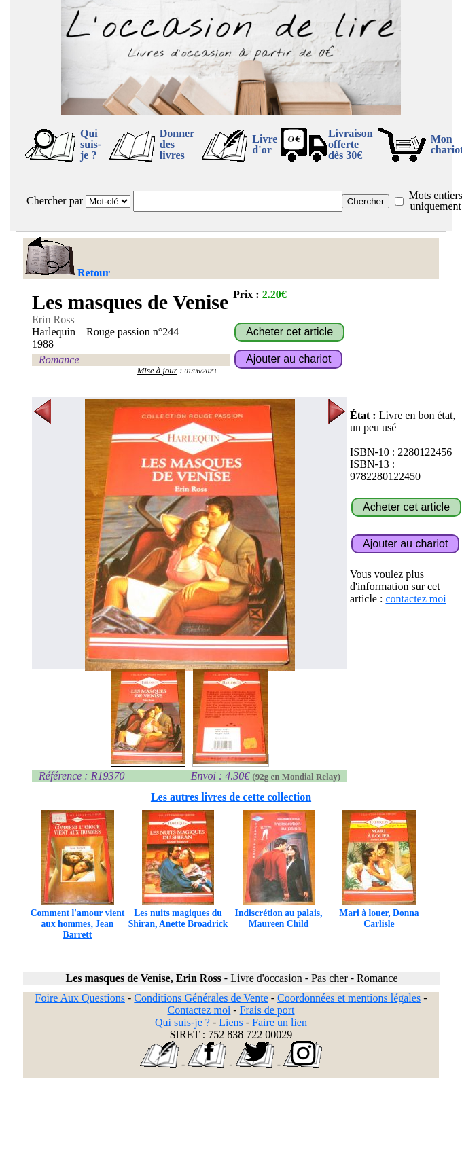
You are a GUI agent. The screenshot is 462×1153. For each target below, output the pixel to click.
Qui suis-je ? (90, 144)
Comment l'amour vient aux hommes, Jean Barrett (78, 918)
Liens (231, 1022)
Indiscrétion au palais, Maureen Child (279, 913)
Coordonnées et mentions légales (349, 998)
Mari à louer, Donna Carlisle (379, 913)
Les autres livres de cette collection (231, 797)
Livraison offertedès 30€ (350, 144)
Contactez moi (198, 1010)
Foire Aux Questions (80, 998)
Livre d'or (264, 144)
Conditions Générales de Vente (201, 998)
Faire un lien (279, 1022)
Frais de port (267, 1010)
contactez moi (415, 598)
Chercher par (54, 200)
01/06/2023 (200, 371)
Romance (59, 359)
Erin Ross (53, 319)
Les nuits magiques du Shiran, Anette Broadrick (178, 913)
